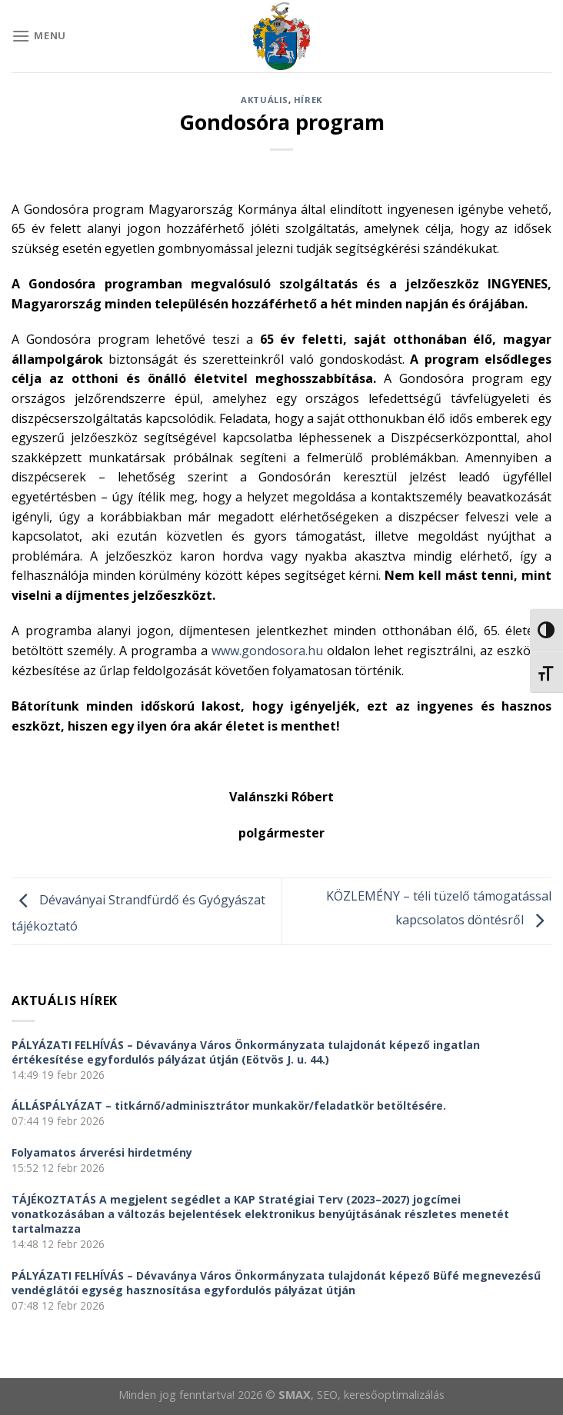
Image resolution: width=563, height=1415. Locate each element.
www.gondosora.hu (267, 650)
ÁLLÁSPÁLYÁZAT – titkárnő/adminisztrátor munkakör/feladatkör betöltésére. (229, 1105)
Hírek (308, 99)
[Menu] (39, 36)
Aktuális (264, 99)
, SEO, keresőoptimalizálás (378, 1394)
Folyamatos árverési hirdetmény (102, 1152)
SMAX (294, 1394)
